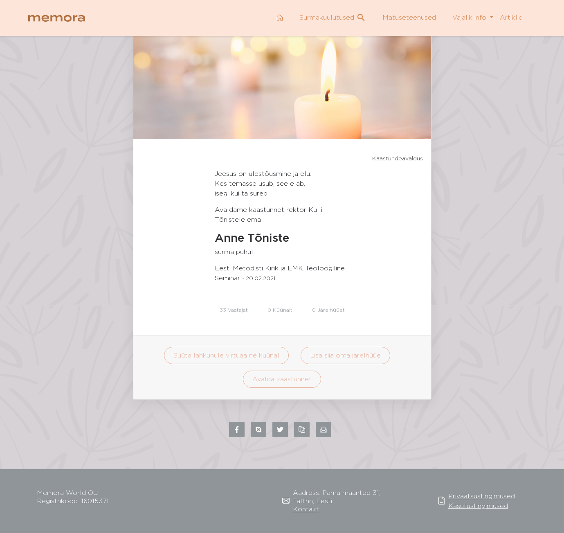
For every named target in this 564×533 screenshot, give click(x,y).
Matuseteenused (409, 17)
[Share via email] (323, 429)
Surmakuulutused (332, 17)
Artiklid (511, 17)
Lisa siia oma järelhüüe (345, 355)
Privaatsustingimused (481, 496)
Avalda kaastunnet (282, 379)
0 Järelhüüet (328, 310)
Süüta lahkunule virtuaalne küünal (226, 355)
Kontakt (306, 509)
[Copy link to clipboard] (302, 429)
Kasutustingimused (478, 505)
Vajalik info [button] (470, 17)
